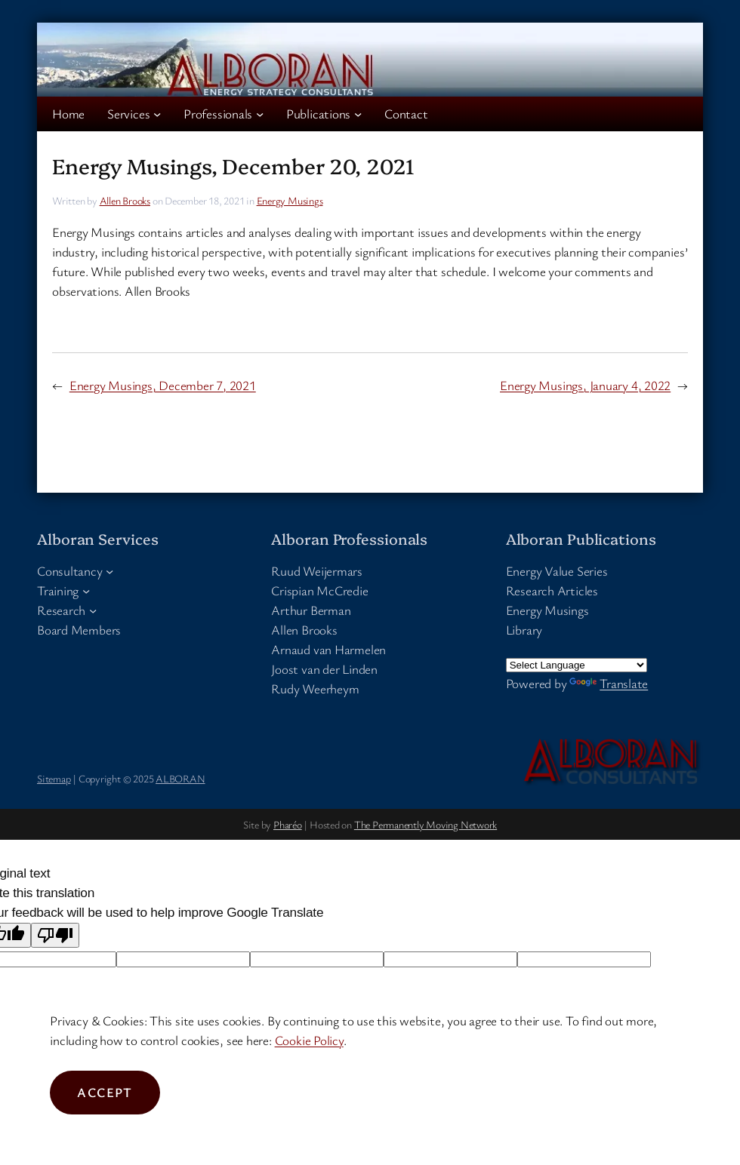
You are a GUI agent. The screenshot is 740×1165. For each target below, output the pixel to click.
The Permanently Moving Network (425, 824)
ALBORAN (180, 778)
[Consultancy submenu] (109, 571)
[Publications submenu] (358, 114)
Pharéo (287, 824)
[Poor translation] (55, 935)
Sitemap (53, 778)
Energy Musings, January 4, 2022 (585, 385)
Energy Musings (290, 200)
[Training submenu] (86, 591)
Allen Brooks (125, 200)
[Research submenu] (93, 610)
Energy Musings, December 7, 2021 (162, 385)
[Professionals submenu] (260, 114)
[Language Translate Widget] (576, 665)
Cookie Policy (309, 1040)
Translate (608, 683)
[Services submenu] (157, 114)
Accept (105, 1092)
